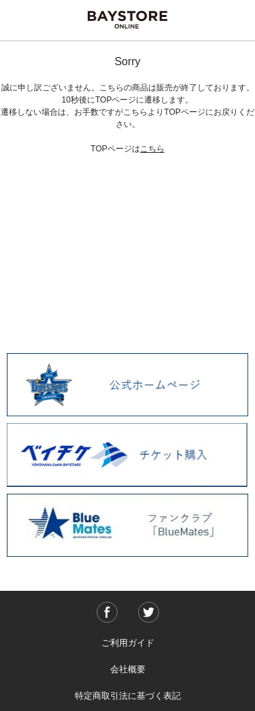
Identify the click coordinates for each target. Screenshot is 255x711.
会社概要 (128, 669)
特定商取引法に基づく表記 (128, 696)
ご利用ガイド (127, 643)
